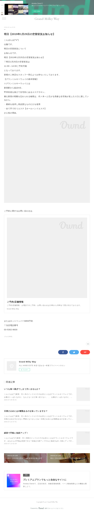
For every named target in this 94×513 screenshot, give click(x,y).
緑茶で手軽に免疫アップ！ (16, 433)
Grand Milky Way (47, 19)
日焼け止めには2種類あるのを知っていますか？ (26, 411)
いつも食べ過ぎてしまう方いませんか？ (22, 389)
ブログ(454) (8, 336)
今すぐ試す (37, 11)
